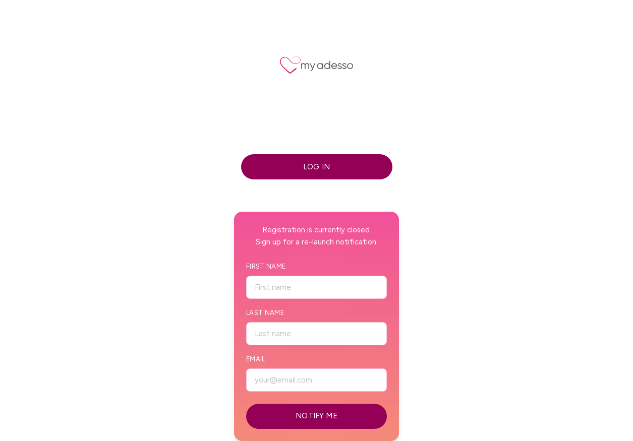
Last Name (265, 313)
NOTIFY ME (316, 415)
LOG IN (316, 166)
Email (255, 359)
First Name (265, 266)
